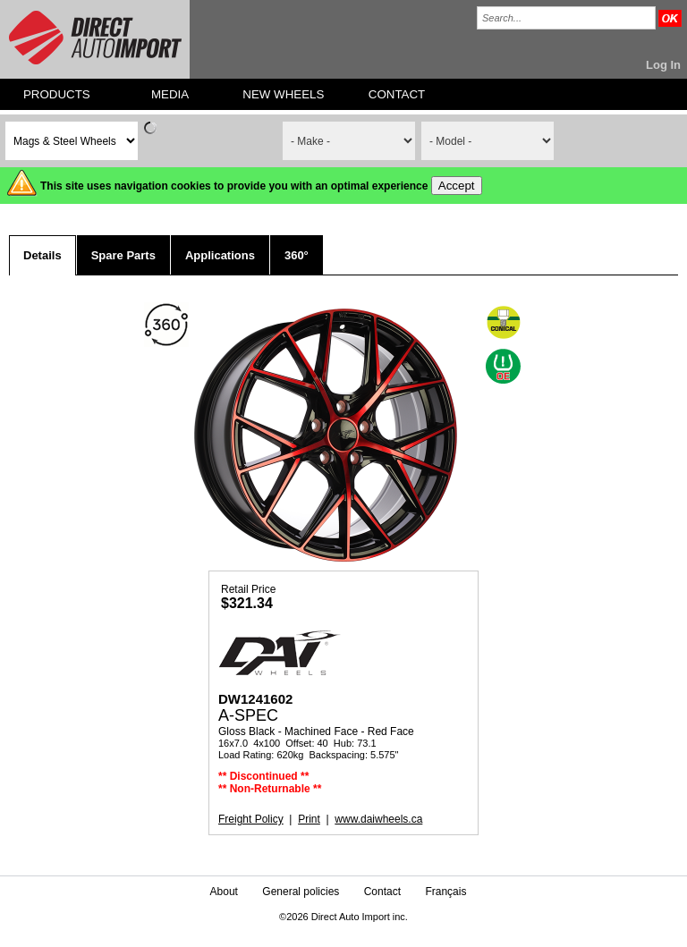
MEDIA (170, 94)
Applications (220, 255)
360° (296, 255)
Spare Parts (123, 255)
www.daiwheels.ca (378, 819)
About (224, 891)
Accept (456, 185)
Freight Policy (251, 819)
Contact (382, 891)
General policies (300, 891)
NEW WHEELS (283, 94)
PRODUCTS (56, 94)
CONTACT (397, 94)
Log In (663, 65)
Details (42, 255)
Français (445, 891)
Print (309, 819)
